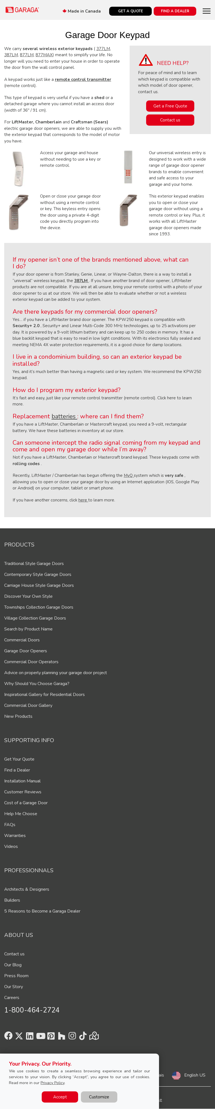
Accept (60, 1097)
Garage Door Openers (25, 651)
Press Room (16, 976)
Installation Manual (22, 781)
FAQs (9, 825)
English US (194, 1075)
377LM (103, 48)
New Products (18, 716)
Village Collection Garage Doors (35, 618)
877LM (27, 55)
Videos (11, 846)
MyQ (129, 475)
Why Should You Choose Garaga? (36, 684)
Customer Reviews (22, 792)
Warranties (15, 836)
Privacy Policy (52, 1082)
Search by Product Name (28, 629)
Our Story (13, 987)
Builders (12, 900)
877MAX (44, 55)
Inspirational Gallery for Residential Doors (44, 694)
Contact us (170, 120)
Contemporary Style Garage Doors (37, 574)
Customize (99, 1097)
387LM (11, 55)
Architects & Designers (26, 889)
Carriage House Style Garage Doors (39, 585)
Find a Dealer (17, 770)
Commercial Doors (22, 640)
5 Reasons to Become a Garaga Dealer (42, 911)
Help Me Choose (20, 814)
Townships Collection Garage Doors (38, 607)
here (83, 500)
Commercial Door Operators (31, 662)
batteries (64, 416)
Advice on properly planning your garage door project (55, 673)
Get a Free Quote (170, 106)
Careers (11, 998)
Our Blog (13, 965)
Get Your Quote (19, 759)
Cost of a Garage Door (26, 803)
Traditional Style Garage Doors (34, 564)
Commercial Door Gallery (28, 705)
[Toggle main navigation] (207, 11)
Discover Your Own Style (28, 596)
